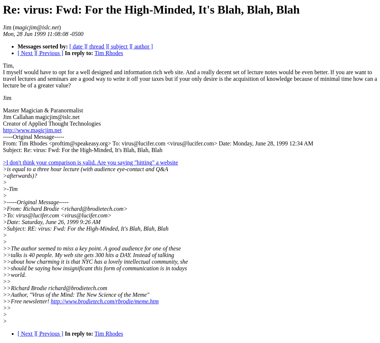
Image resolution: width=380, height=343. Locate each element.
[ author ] (142, 46)
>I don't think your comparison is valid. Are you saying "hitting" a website (90, 162)
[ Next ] (27, 53)
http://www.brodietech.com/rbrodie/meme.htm (105, 301)
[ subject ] (119, 46)
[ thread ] (97, 46)
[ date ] (77, 46)
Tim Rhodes (108, 53)
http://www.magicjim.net (32, 130)
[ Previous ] (50, 53)
